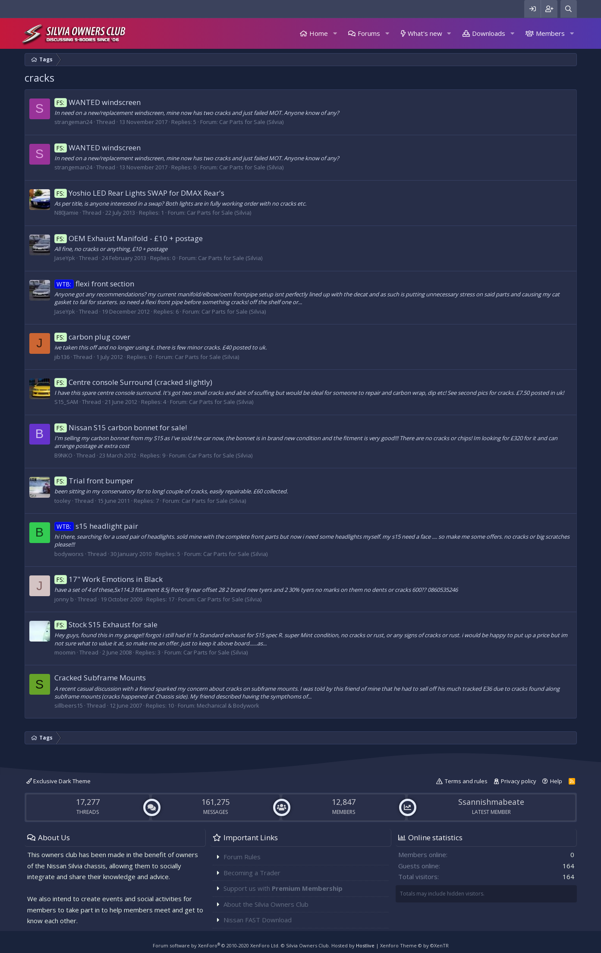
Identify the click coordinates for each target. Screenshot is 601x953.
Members (550, 33)
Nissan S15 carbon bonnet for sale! (120, 427)
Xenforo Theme (414, 945)
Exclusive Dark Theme (58, 781)
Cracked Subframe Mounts (100, 678)
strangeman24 (73, 122)
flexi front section (94, 284)
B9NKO (63, 455)
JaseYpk (64, 258)
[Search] (568, 9)
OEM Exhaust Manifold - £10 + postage (128, 238)
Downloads (488, 33)
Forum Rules (242, 856)
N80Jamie (66, 212)
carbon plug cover (92, 337)
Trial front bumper (94, 481)
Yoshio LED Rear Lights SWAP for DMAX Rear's (139, 193)
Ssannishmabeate (491, 802)
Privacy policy (518, 781)
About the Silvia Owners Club (265, 904)
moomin (65, 652)
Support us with (283, 888)
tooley (62, 501)
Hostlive (365, 945)
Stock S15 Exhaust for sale (106, 624)
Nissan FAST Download (257, 919)
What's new (425, 33)
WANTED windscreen (97, 102)
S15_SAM (66, 402)
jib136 (61, 357)
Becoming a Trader (251, 872)
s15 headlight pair (96, 526)
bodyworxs (69, 554)
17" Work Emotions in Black (108, 579)
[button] (335, 33)
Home (318, 33)
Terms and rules (466, 781)
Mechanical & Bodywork (228, 705)
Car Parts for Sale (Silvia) (251, 122)
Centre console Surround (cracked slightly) (133, 382)
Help (556, 781)
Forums (369, 33)
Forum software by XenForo (216, 945)
